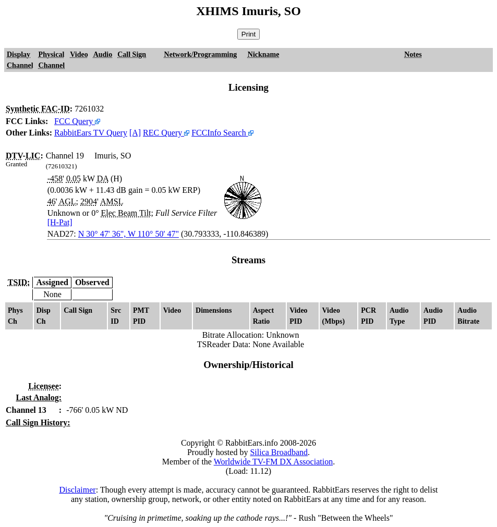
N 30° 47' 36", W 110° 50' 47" (128, 233)
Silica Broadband (279, 452)
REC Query (166, 132)
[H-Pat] (59, 222)
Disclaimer (77, 489)
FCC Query (77, 121)
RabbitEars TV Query (90, 132)
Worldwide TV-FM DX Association (273, 461)
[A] (135, 132)
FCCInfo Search (222, 132)
